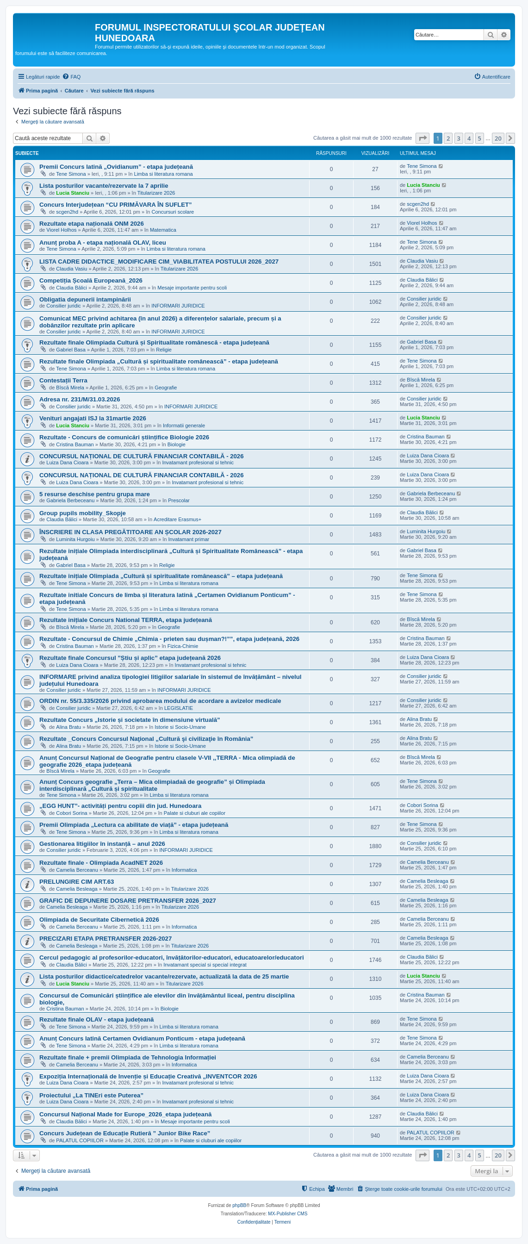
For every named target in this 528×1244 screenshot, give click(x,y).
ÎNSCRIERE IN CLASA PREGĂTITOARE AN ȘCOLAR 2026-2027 (130, 532)
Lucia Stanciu (72, 193)
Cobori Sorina (71, 813)
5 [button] (479, 138)
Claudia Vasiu (71, 268)
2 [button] (448, 138)
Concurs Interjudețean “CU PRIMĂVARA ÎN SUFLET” (115, 204)
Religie (164, 349)
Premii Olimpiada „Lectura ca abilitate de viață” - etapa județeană (133, 824)
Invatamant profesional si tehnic (198, 462)
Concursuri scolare (172, 212)
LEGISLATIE (178, 708)
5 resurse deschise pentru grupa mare (94, 494)
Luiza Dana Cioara (67, 462)
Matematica (163, 230)
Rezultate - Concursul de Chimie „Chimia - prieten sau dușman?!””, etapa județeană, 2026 (169, 638)
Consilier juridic (63, 305)
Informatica (184, 870)
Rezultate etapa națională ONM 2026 (91, 223)
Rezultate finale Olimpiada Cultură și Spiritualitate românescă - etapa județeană (154, 342)
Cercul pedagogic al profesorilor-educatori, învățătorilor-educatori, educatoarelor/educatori (171, 957)
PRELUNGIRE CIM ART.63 (76, 881)
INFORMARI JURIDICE (178, 305)
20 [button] (498, 138)
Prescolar (178, 500)
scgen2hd (67, 212)
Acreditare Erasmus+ (177, 519)
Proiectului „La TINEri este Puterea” (91, 1095)
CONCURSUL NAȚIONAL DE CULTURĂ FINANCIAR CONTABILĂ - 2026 (141, 456)
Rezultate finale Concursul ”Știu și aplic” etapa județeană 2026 (130, 657)
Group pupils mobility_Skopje (82, 513)
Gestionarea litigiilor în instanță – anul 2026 (102, 843)
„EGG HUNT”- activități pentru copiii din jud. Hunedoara (120, 805)
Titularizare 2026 (156, 193)
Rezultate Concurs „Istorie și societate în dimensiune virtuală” (129, 719)
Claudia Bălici (71, 287)
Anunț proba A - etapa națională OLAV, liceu (102, 242)
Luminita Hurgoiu (75, 539)
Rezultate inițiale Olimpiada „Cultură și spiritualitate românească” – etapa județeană (161, 576)
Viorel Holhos (61, 230)
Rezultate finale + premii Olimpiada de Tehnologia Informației (127, 1057)
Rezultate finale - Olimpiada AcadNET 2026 (101, 862)
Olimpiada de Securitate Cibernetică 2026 (99, 919)
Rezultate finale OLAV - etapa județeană (96, 1019)
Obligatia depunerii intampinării (85, 299)
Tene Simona (71, 174)
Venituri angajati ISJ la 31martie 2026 (92, 418)
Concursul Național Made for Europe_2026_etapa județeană (125, 1114)
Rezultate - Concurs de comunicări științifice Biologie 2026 (124, 437)
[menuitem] (71, 76)
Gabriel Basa (71, 349)
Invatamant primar (189, 539)
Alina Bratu (68, 727)
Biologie (177, 444)
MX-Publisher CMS (287, 1213)
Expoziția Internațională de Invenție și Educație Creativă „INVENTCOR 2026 (148, 1076)
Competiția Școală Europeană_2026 (91, 280)
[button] (422, 138)
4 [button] (469, 138)
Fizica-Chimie (183, 646)
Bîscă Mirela (70, 387)
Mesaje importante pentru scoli (192, 287)
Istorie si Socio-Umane (180, 727)
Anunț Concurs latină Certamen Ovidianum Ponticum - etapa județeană (142, 1038)
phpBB (239, 1205)
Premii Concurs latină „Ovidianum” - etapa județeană (116, 166)
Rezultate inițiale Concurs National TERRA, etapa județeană (125, 619)
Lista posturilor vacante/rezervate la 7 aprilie (103, 185)
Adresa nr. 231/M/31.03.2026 (79, 399)
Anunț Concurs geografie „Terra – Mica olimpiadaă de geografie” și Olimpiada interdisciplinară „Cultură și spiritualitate (152, 785)
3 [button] (458, 138)
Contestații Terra (63, 380)
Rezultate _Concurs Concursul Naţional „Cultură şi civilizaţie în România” (146, 738)
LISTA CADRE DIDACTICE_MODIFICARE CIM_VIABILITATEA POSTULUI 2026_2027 (159, 261)
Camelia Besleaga (76, 889)
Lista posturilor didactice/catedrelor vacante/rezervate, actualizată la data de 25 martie (164, 976)
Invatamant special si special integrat (205, 964)
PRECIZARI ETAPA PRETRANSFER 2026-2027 (105, 938)
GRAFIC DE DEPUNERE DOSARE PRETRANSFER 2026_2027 (127, 900)
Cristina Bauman (74, 444)
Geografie (166, 387)
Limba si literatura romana (163, 174)
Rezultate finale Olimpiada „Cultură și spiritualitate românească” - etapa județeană (158, 361)
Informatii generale (184, 425)
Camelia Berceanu (77, 870)
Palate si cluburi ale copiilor (194, 813)
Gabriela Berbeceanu (70, 500)
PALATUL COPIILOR (80, 1140)
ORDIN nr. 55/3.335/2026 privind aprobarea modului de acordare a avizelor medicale (160, 700)
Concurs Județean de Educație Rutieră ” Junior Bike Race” (124, 1133)
